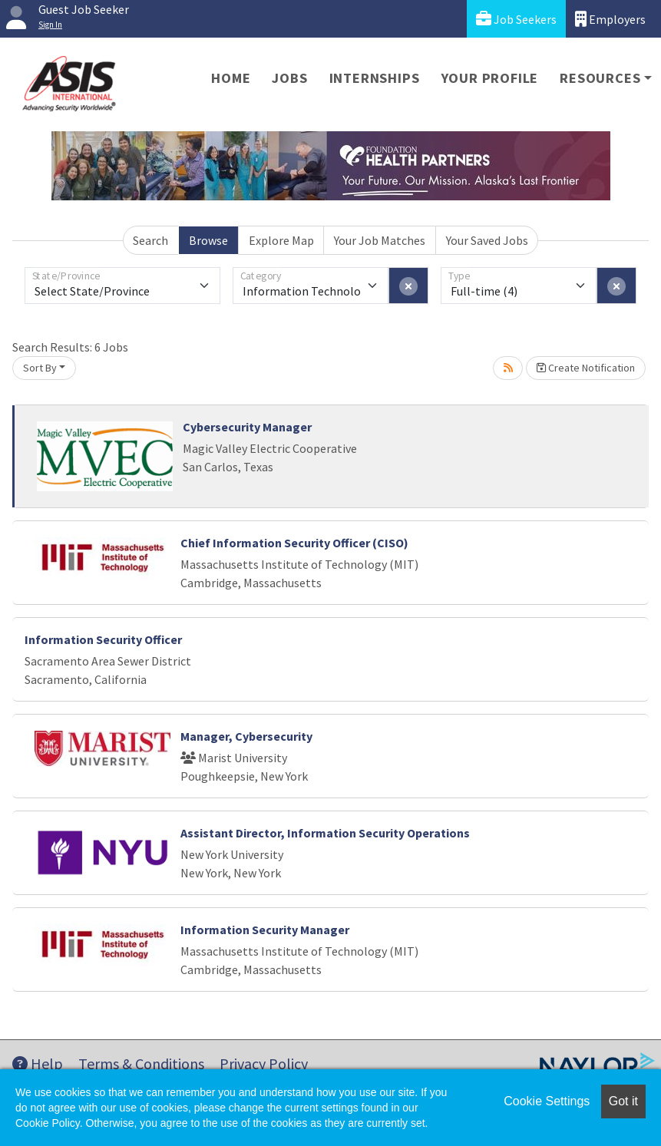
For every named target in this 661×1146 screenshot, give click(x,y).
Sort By (40, 368)
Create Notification (586, 368)
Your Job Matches (379, 240)
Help (37, 1063)
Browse (208, 240)
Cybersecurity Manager (247, 426)
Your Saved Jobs (487, 240)
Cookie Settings (547, 1101)
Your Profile (490, 78)
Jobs (289, 78)
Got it (623, 1101)
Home (230, 78)
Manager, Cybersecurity (246, 736)
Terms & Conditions (141, 1063)
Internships (374, 78)
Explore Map (281, 240)
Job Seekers (516, 18)
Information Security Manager (264, 929)
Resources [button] (600, 78)
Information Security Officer (103, 639)
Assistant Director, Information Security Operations (325, 833)
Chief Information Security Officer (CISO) (294, 542)
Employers (610, 18)
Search (150, 240)
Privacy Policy (264, 1063)
